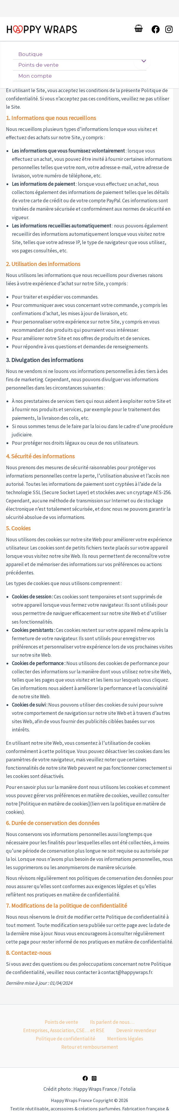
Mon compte (35, 78)
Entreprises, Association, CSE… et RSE (63, 1030)
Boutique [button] (30, 57)
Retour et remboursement (89, 1047)
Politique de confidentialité (65, 1038)
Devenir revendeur (136, 1030)
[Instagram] (169, 30)
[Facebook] (155, 30)
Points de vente (38, 68)
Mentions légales (125, 1038)
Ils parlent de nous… (112, 1022)
